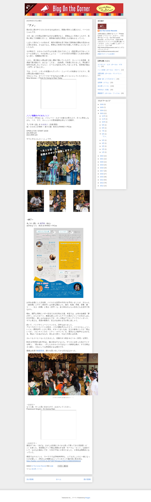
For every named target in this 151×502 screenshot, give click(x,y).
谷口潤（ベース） (37, 469)
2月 (103, 149)
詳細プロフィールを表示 (106, 54)
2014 (102, 180)
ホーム (58, 479)
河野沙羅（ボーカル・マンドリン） (110, 73)
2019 (102, 165)
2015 (102, 177)
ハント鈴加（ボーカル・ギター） (109, 70)
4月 (103, 143)
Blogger (87, 498)
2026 (102, 104)
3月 (103, 146)
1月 (103, 152)
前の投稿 (87, 479)
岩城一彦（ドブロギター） (107, 79)
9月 (103, 125)
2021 (102, 159)
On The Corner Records (108, 31)
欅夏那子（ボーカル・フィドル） (109, 93)
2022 (102, 156)
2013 (102, 183)
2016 (102, 174)
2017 (102, 171)
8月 (103, 128)
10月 (103, 122)
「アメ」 (104, 136)
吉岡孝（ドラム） (104, 82)
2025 (102, 107)
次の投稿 (30, 479)
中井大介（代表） (104, 90)
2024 (102, 110)
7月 (103, 131)
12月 (103, 116)
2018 (102, 168)
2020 (102, 162)
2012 (102, 186)
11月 (103, 119)
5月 (103, 140)
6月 (103, 134)
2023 (102, 113)
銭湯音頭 (40, 351)
